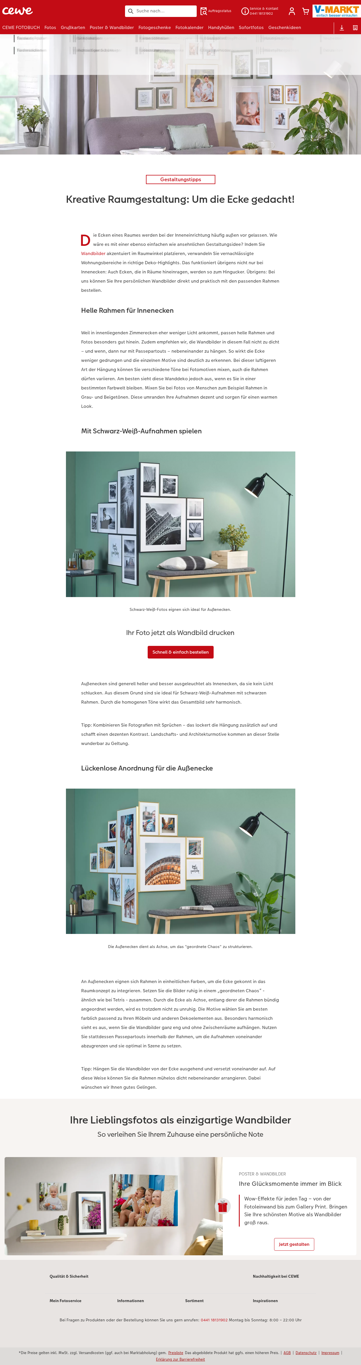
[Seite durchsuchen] (160, 11)
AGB (287, 1353)
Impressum (330, 1353)
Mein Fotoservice (65, 1312)
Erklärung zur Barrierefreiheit (180, 1359)
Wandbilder (93, 253)
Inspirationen (265, 1312)
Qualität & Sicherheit (69, 1288)
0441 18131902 (214, 1332)
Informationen (130, 1312)
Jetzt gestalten (302, 1251)
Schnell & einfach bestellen (181, 652)
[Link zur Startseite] (58, 11)
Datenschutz (306, 1353)
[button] (292, 11)
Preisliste (175, 1353)
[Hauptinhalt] (180, 653)
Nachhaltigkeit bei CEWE (276, 1288)
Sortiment (194, 1312)
